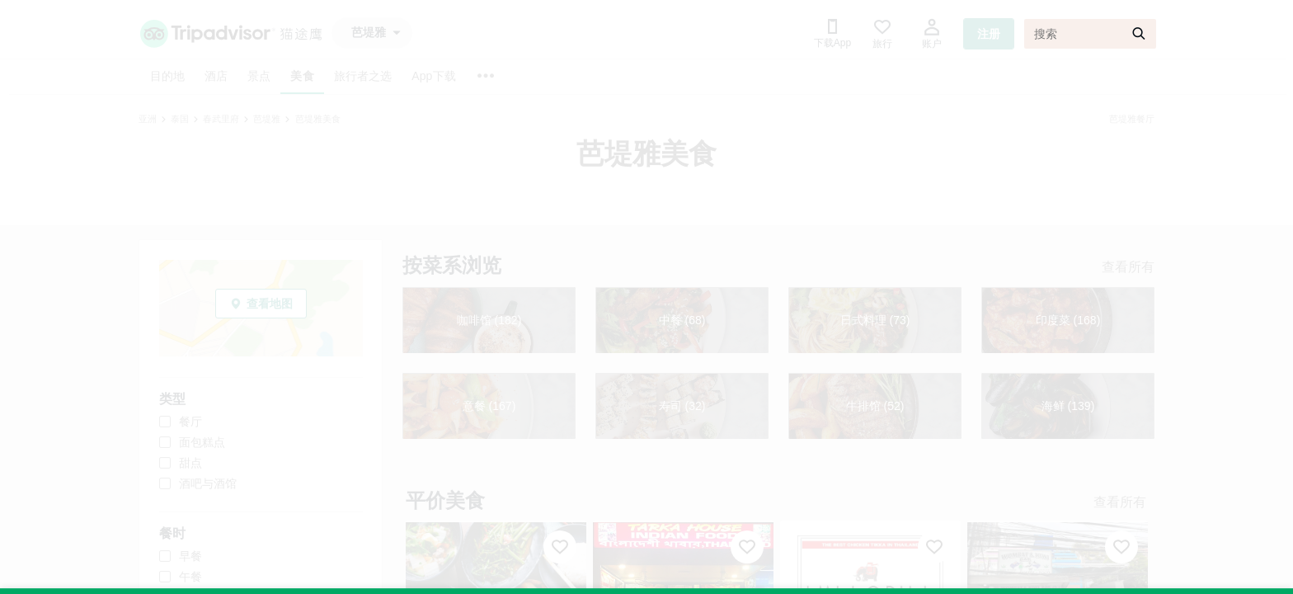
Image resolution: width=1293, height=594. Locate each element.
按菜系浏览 (451, 265)
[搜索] (1090, 34)
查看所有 (1128, 267)
